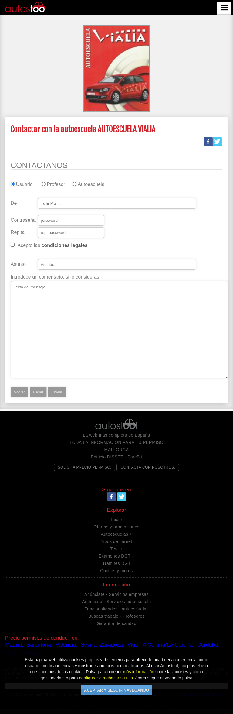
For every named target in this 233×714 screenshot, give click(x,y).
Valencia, (67, 645)
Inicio (116, 519)
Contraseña (23, 220)
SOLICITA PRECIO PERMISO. (84, 467)
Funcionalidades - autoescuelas (116, 608)
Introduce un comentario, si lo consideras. (55, 277)
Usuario (24, 184)
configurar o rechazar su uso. (106, 677)
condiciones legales (65, 245)
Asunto (18, 264)
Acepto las (52, 245)
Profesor (56, 184)
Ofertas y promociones (116, 526)
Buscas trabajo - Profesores (116, 616)
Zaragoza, (112, 645)
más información (138, 671)
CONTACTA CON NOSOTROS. (147, 467)
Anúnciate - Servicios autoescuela (116, 601)
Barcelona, (39, 645)
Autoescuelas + (116, 534)
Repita (18, 232)
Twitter (217, 141)
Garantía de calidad (116, 623)
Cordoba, (208, 645)
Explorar (116, 510)
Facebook (208, 141)
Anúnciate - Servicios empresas (116, 594)
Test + (116, 548)
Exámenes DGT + (116, 556)
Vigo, (133, 645)
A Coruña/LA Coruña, (168, 645)
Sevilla (89, 645)
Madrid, (14, 645)
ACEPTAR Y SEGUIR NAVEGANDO (116, 690)
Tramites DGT (116, 563)
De (14, 203)
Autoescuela (90, 184)
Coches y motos (116, 570)
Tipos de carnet (116, 541)
